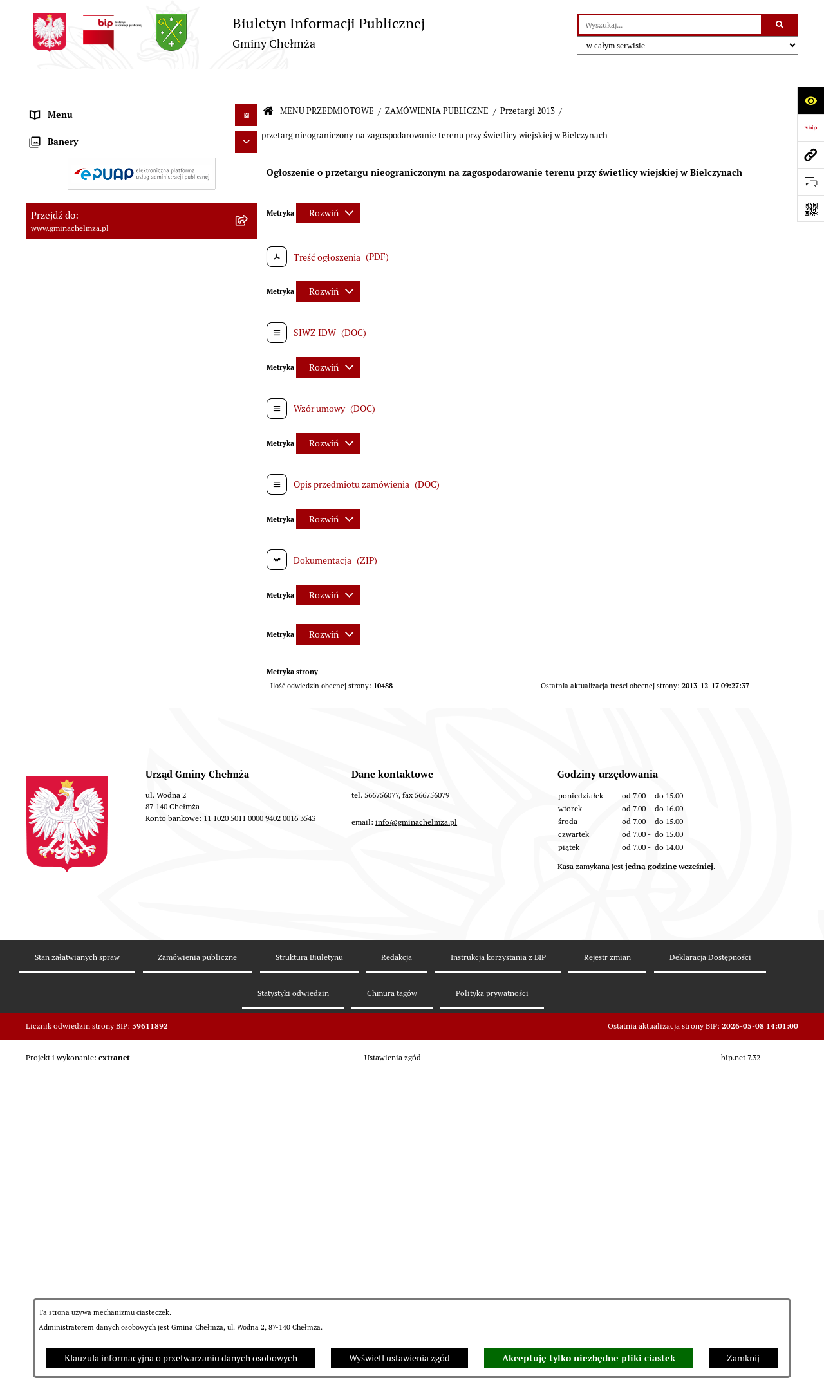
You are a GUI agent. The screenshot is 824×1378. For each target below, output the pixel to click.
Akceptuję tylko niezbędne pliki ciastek (588, 1358)
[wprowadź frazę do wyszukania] (670, 25)
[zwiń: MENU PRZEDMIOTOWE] (248, 107)
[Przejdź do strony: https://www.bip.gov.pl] (810, 127)
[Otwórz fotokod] (810, 208)
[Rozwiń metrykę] (328, 182)
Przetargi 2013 (527, 80)
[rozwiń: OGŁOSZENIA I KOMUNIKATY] (248, 137)
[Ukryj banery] (246, 1033)
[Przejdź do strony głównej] (225, 32)
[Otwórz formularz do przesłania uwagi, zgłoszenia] (810, 181)
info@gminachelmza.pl (416, 1244)
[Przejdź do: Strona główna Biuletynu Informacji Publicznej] (268, 81)
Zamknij (743, 1358)
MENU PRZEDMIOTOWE (327, 80)
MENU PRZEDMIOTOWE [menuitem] (79, 107)
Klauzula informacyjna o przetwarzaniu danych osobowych (180, 1358)
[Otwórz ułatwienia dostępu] (810, 100)
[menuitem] (142, 137)
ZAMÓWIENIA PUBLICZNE (437, 80)
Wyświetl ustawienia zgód (399, 1358)
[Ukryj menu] (246, 84)
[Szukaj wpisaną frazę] (780, 25)
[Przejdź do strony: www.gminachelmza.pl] (810, 154)
